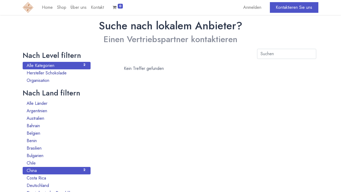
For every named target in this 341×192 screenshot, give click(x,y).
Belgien (57, 133)
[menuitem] (47, 7)
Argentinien (57, 111)
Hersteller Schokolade (57, 73)
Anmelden (252, 7)
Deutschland (57, 185)
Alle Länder (57, 103)
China (57, 170)
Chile (57, 163)
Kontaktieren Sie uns (294, 7)
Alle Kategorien (57, 65)
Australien (57, 118)
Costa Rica (57, 178)
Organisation (57, 80)
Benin (57, 141)
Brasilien (57, 148)
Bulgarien (57, 156)
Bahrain (57, 126)
